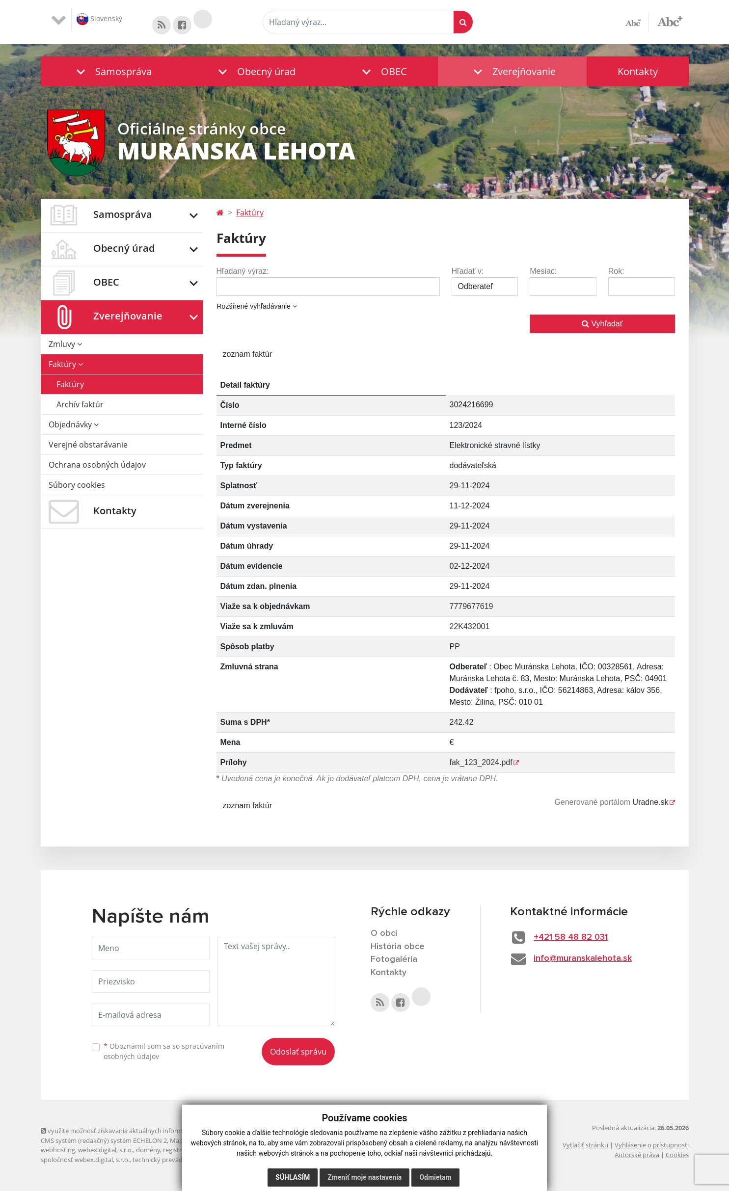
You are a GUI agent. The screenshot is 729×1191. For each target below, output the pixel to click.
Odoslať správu (298, 1051)
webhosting (58, 1149)
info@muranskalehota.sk (583, 958)
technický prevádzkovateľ (170, 1159)
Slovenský (99, 19)
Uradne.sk (651, 802)
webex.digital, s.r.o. (105, 1149)
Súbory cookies (77, 484)
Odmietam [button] (435, 1177)
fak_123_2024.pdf (481, 762)
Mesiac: (543, 271)
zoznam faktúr (247, 354)
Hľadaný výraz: (242, 271)
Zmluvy (65, 344)
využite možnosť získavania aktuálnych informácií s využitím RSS (138, 1130)
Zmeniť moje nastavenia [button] (364, 1177)
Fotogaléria (394, 959)
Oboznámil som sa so (164, 1051)
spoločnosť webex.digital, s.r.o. (85, 1159)
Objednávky (74, 424)
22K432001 (470, 626)
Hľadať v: (468, 271)
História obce (398, 946)
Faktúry (66, 364)
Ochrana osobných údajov (97, 464)
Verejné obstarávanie (88, 444)
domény (148, 1149)
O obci (384, 933)
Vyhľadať (602, 323)
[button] (112, 71)
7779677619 (471, 606)
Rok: (616, 271)
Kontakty (638, 71)
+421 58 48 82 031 (571, 937)
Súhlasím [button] (292, 1177)
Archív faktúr (80, 404)
